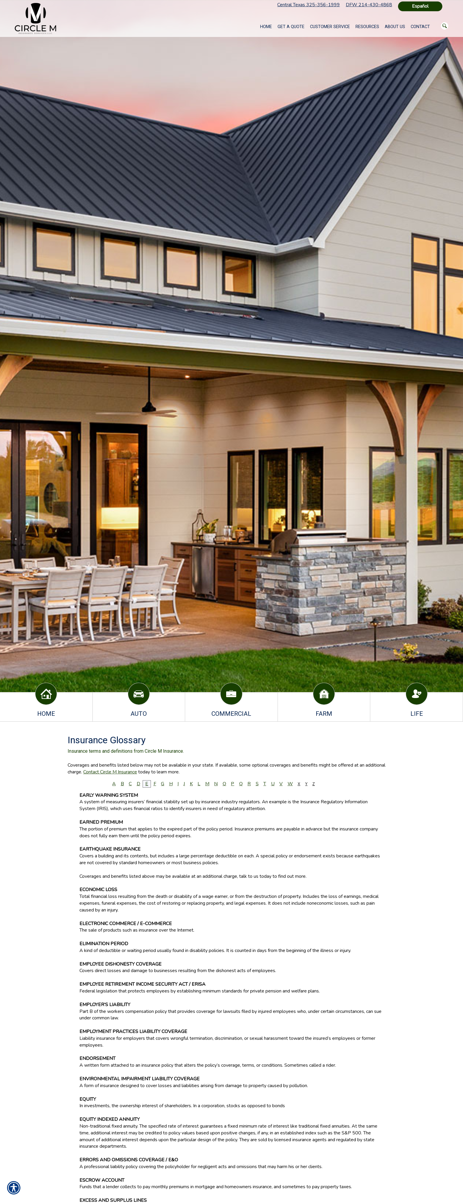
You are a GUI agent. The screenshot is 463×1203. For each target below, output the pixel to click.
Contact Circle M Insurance (110, 772)
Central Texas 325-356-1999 (308, 4)
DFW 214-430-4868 (369, 4)
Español (420, 6)
